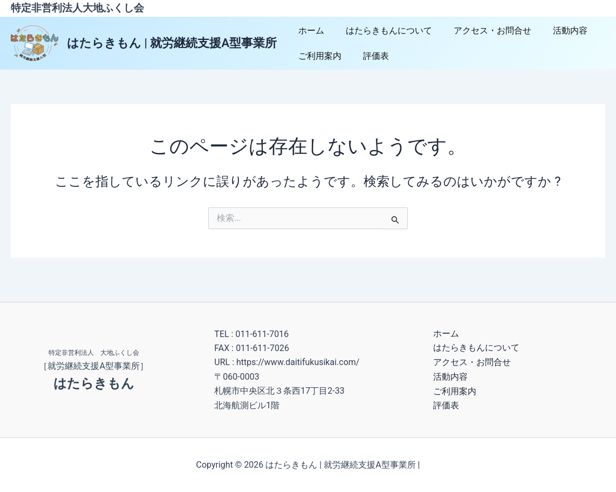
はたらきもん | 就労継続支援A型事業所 (172, 43)
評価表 (369, 56)
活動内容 (555, 30)
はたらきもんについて (382, 30)
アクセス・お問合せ (482, 30)
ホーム (309, 30)
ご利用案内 (317, 56)
